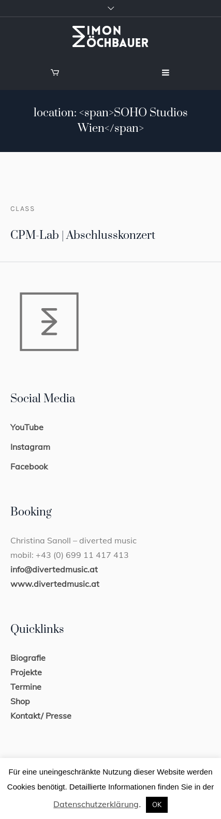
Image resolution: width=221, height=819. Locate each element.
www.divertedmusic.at (54, 584)
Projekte (26, 672)
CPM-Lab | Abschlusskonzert (82, 235)
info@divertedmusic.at (54, 569)
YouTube (26, 427)
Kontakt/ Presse (40, 715)
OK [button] (156, 804)
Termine (25, 686)
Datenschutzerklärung (96, 804)
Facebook (29, 466)
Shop (20, 701)
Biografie (28, 658)
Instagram (30, 447)
